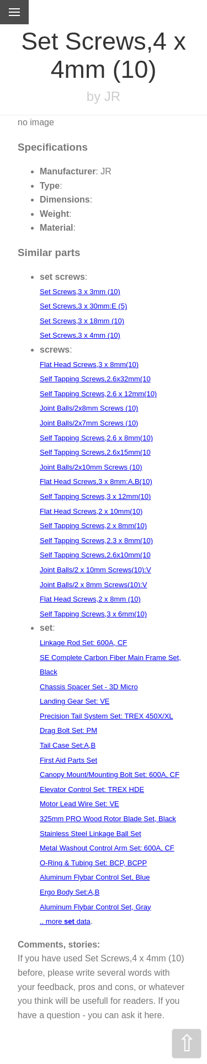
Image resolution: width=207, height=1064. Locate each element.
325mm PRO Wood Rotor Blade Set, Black (108, 819)
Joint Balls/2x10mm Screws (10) (91, 467)
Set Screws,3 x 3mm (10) (80, 292)
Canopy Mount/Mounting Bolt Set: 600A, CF (109, 774)
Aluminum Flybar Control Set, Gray (95, 907)
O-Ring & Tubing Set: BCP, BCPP (93, 863)
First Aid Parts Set (68, 760)
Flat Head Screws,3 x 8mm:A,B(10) (96, 481)
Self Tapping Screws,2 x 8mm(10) (93, 526)
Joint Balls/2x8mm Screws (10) (89, 408)
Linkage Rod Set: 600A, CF (83, 643)
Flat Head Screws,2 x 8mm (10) (90, 599)
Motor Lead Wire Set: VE (79, 804)
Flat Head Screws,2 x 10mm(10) (91, 511)
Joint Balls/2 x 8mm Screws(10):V (93, 585)
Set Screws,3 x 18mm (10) (82, 321)
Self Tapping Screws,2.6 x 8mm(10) (96, 438)
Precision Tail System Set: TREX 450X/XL (106, 716)
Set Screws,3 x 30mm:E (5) (83, 306)
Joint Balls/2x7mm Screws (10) (89, 423)
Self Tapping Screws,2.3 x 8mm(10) (96, 540)
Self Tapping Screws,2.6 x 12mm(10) (98, 394)
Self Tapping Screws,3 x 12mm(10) (95, 496)
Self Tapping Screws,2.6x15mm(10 (95, 452)
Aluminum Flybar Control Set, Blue (95, 877)
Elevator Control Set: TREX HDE (92, 789)
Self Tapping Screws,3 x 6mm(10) (93, 614)
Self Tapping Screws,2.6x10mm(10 (95, 555)
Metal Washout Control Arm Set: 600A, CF (107, 848)
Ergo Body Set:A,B (69, 892)
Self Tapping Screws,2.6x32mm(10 (95, 379)
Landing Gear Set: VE (74, 701)
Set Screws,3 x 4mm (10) (80, 335)
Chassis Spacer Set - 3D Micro (89, 687)
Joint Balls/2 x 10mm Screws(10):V (95, 570)
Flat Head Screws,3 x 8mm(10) (89, 364)
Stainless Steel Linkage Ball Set (90, 833)
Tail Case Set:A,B (67, 745)
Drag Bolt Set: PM (68, 730)
